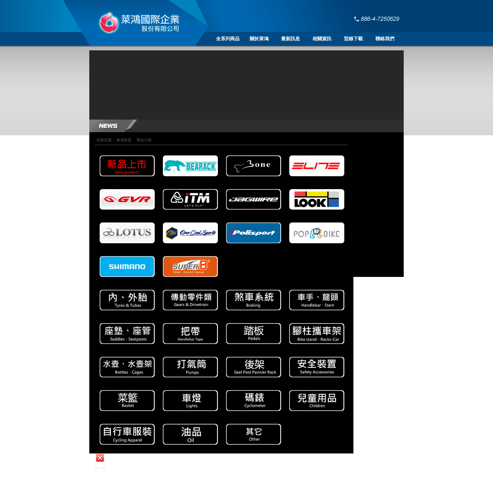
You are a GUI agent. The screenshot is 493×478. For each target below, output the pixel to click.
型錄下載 (353, 38)
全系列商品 (228, 38)
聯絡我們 (384, 38)
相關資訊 (322, 38)
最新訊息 (290, 38)
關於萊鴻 (259, 38)
